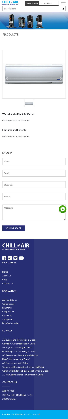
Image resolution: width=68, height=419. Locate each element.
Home (5, 271)
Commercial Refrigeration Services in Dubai (23, 367)
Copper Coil (8, 311)
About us (6, 275)
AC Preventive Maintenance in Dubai (20, 355)
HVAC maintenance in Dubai (16, 359)
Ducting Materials (10, 323)
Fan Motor (7, 307)
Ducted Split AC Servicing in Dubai (18, 351)
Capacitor (7, 315)
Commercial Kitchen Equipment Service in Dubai (25, 370)
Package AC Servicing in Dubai (17, 347)
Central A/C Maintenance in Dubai (18, 343)
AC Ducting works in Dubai (15, 363)
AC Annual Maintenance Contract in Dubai (22, 374)
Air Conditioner (9, 300)
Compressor (8, 303)
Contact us (7, 283)
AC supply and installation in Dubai (19, 339)
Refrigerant (7, 319)
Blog (4, 279)
